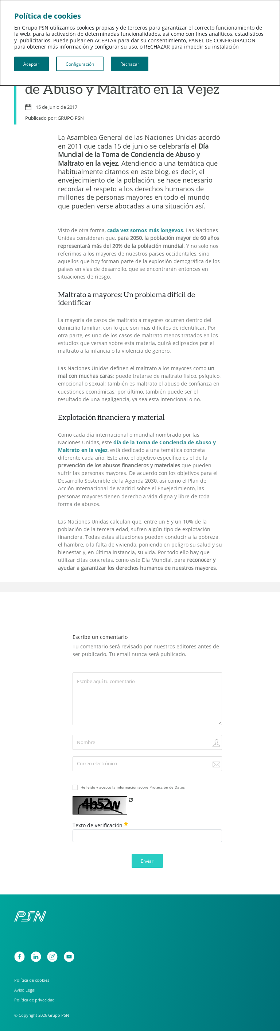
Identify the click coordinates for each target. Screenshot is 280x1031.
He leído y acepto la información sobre (133, 787)
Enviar (147, 861)
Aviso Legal (24, 990)
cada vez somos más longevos (145, 230)
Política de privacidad (34, 1000)
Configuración (80, 64)
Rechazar (129, 64)
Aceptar (31, 64)
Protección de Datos (167, 787)
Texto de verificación (100, 825)
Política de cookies (31, 980)
